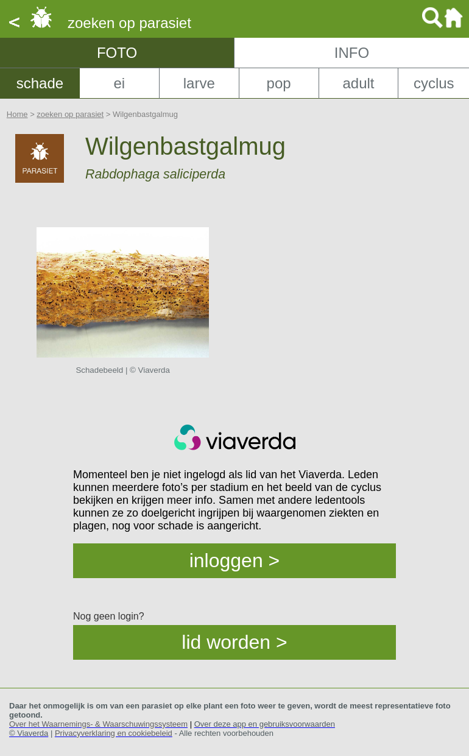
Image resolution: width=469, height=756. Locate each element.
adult (358, 83)
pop (279, 83)
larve (199, 83)
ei (119, 83)
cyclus (434, 83)
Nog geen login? (108, 616)
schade (39, 83)
